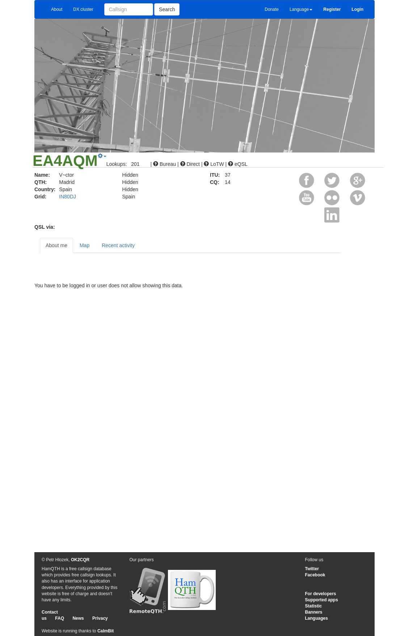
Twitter (312, 568)
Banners (313, 612)
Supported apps (321, 599)
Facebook (315, 574)
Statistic (313, 606)
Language (301, 9)
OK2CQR (80, 559)
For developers (320, 593)
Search (167, 9)
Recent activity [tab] (118, 245)
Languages (316, 618)
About (56, 9)
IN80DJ (67, 196)
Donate (272, 9)
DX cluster (83, 9)
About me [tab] (56, 245)
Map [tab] (84, 245)
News (78, 618)
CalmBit (105, 630)
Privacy (100, 618)
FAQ (59, 618)
